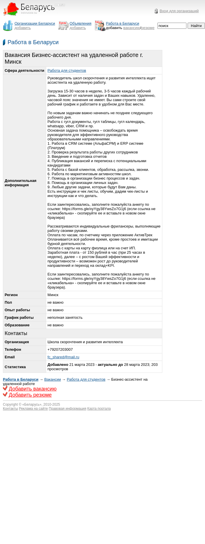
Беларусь (31, 404)
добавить (23, 28)
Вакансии (52, 379)
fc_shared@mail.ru (63, 357)
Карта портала (99, 409)
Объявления (80, 23)
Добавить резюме (30, 395)
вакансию (131, 28)
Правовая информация (67, 409)
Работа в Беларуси (33, 42)
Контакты (10, 409)
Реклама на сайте (33, 409)
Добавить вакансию (33, 389)
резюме (147, 28)
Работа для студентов (67, 70)
